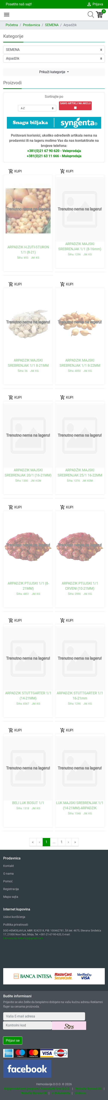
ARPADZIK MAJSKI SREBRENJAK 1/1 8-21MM (28, 365)
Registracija (11, 889)
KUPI (15, 171)
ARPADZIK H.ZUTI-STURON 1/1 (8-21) (28, 252)
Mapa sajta (10, 896)
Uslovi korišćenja (14, 917)
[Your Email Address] (44, 1016)
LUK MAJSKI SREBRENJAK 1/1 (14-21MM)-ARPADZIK (80, 808)
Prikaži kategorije (52, 72)
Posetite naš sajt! (18, 4)
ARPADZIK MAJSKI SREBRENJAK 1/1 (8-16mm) (79, 249)
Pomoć (8, 881)
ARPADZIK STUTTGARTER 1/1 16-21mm (80, 698)
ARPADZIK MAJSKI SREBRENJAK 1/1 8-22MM (80, 365)
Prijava (95, 4)
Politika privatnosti (15, 924)
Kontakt (8, 866)
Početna (12, 25)
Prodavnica (31, 25)
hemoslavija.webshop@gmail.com (23, 938)
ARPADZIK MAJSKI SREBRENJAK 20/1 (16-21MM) (28, 475)
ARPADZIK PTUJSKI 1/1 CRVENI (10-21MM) (80, 588)
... (54, 842)
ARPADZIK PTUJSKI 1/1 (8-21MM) (28, 588)
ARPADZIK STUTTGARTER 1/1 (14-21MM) (28, 698)
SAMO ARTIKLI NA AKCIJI (75, 103)
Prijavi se (13, 1040)
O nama (8, 873)
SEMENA (51, 25)
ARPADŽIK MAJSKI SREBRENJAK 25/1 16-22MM (80, 475)
